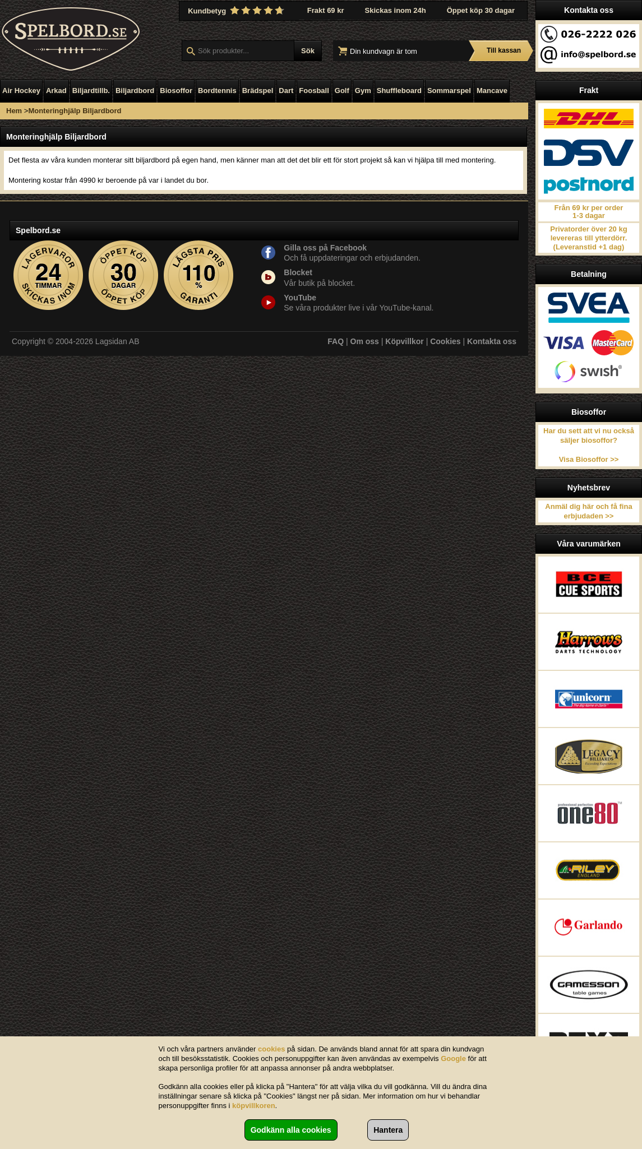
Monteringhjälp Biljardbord (74, 110)
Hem (14, 110)
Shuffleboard (399, 90)
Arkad (56, 90)
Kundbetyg (237, 10)
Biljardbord (135, 90)
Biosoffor (176, 90)
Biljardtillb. (91, 90)
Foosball (314, 90)
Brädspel (258, 90)
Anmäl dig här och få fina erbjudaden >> (588, 511)
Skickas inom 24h (395, 10)
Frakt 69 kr (325, 10)
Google (453, 1058)
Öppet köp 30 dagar (481, 10)
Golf (342, 90)
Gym (363, 90)
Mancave (492, 90)
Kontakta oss (491, 341)
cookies (271, 1049)
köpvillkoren (253, 1105)
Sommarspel (449, 90)
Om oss (364, 341)
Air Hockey (21, 90)
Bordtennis (217, 90)
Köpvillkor (404, 341)
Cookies (445, 341)
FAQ (335, 341)
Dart (286, 90)
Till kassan (504, 50)
